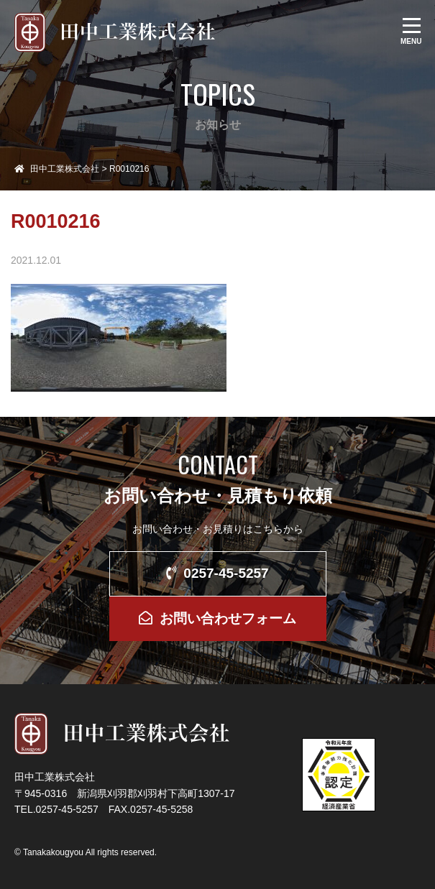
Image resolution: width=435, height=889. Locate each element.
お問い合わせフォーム (217, 618)
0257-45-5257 (217, 573)
